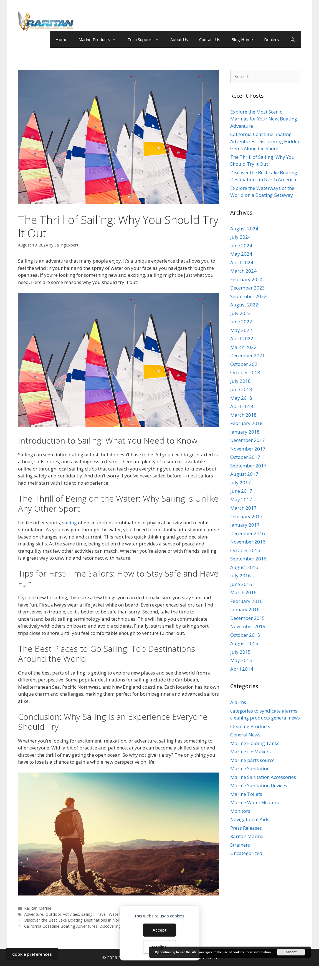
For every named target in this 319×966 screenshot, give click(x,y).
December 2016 (247, 533)
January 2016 (245, 609)
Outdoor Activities (62, 914)
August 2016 (244, 567)
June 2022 (241, 321)
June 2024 (241, 245)
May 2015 (241, 660)
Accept (160, 930)
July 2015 (240, 652)
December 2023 (247, 288)
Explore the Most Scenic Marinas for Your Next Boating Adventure (263, 119)
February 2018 (246, 423)
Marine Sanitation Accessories (263, 777)
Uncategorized (246, 853)
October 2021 (245, 364)
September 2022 (248, 296)
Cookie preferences (32, 954)
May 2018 (241, 398)
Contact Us (209, 39)
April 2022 (241, 338)
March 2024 (243, 271)
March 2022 (243, 347)
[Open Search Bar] (293, 39)
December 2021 (247, 355)
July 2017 (240, 482)
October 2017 (245, 457)
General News (245, 734)
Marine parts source (252, 760)
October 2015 (245, 635)
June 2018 (241, 389)
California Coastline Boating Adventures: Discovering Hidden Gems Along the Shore (101, 926)
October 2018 (245, 372)
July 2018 (240, 381)
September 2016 (248, 558)
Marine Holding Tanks (254, 743)
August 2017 (244, 474)
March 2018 (243, 415)
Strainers (240, 845)
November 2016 (247, 542)
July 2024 (240, 237)
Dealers (271, 39)
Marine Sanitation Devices (258, 785)
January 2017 (245, 525)
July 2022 (240, 313)
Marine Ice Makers (250, 751)
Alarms (238, 702)
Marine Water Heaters (254, 802)
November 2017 (247, 449)
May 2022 (241, 330)
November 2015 (247, 626)
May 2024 (241, 254)
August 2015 (244, 643)
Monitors (240, 811)
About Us (179, 39)
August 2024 (244, 228)
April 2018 (241, 406)
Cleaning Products (250, 726)
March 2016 (243, 592)
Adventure (33, 914)
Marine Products (100, 39)
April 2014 (241, 669)
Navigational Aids (249, 819)
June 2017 (241, 491)
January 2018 (245, 432)
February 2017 (246, 516)
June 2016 (241, 584)
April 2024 (241, 262)
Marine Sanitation (250, 768)
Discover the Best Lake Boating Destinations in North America (82, 920)
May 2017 (241, 499)
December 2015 (247, 618)
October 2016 (245, 550)
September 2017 (248, 465)
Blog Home (242, 39)
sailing (69, 522)
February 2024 (246, 279)
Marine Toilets (246, 794)
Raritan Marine (37, 908)
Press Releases (246, 828)
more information (257, 952)
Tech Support (146, 39)
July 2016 (240, 575)
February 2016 (246, 601)
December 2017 (247, 440)
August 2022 (244, 304)
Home (61, 39)
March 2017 (243, 508)
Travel (101, 914)
